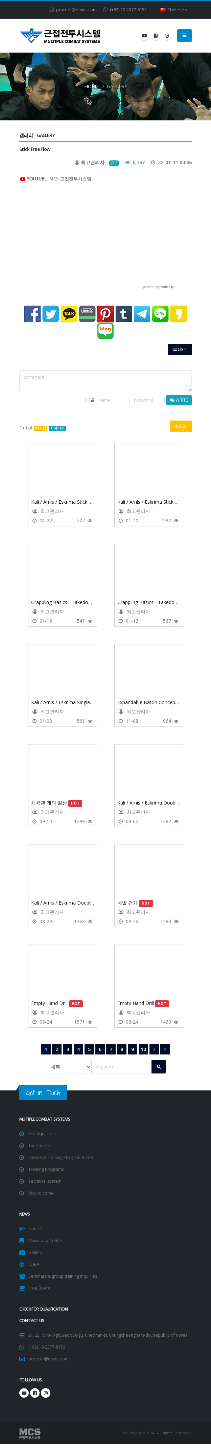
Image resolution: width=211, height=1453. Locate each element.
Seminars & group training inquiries (64, 1276)
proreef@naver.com (73, 10)
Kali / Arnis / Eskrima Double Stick (148, 803)
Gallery (35, 1252)
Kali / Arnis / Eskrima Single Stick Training (62, 702)
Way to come (41, 1193)
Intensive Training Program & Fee (61, 1157)
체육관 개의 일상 (57, 803)
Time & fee (39, 1145)
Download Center (46, 1240)
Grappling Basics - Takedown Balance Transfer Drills (62, 602)
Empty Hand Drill (57, 1003)
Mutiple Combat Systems (46, 1119)
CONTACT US (32, 1320)
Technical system (45, 1181)
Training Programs (46, 1169)
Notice (34, 1229)
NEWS (25, 1214)
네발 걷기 (135, 903)
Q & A (34, 1264)
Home (91, 86)
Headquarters (42, 1134)
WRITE (179, 400)
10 (143, 1049)
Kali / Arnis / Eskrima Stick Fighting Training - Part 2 (62, 502)
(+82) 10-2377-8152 (125, 10)
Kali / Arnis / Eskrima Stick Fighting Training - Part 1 (148, 502)
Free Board (39, 1288)
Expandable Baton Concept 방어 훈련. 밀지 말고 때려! (148, 702)
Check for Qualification (46, 1309)
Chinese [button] (173, 10)
